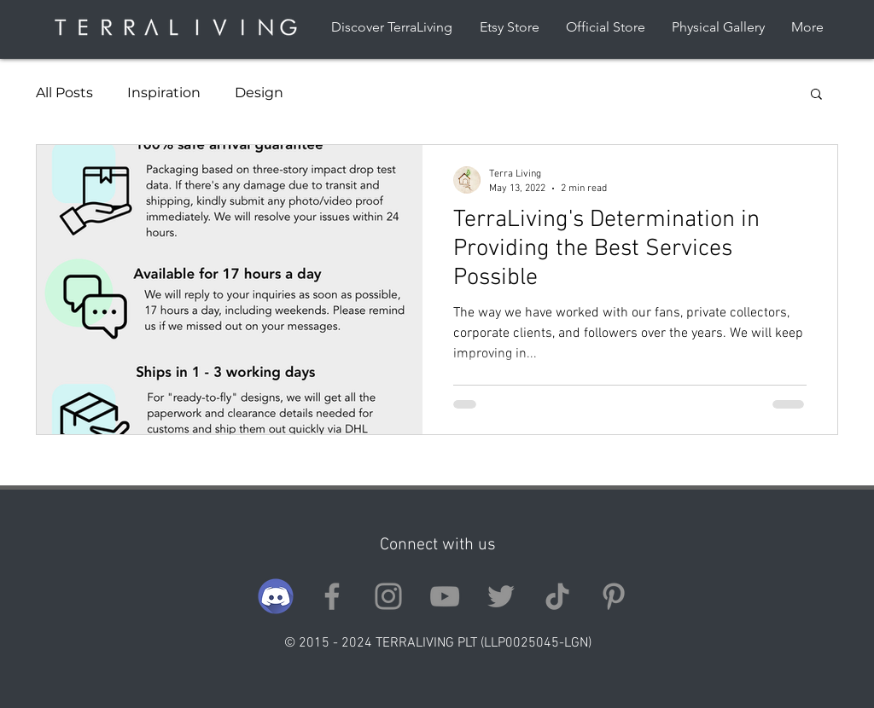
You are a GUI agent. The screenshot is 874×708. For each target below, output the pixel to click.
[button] (816, 95)
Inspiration (164, 92)
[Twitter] (501, 596)
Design (259, 92)
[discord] (276, 596)
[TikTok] (557, 596)
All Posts (64, 92)
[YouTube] (445, 596)
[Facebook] (332, 596)
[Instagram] (388, 596)
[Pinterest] (614, 596)
